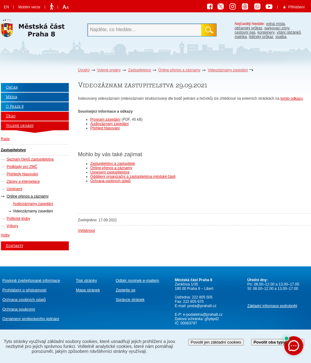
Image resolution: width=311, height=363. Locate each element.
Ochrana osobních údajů (110, 181)
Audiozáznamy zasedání (33, 204)
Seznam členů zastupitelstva (30, 159)
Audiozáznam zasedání (109, 124)
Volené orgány (109, 70)
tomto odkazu (291, 98)
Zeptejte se (125, 290)
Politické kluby (18, 218)
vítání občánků (289, 32)
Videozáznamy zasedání (228, 70)
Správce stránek (130, 299)
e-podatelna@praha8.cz (202, 314)
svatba (281, 37)
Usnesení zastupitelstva (110, 172)
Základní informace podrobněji (272, 306)
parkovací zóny (276, 28)
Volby (5, 235)
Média (11, 97)
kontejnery (266, 32)
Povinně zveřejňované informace (31, 280)
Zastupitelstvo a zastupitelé (112, 163)
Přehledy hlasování (22, 174)
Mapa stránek (88, 290)
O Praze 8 (15, 107)
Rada (5, 139)
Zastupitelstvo (139, 70)
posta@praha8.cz (201, 306)
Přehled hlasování (105, 128)
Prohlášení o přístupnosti (24, 290)
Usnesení (15, 189)
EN (6, 7)
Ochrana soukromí (18, 309)
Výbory (12, 226)
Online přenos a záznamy (179, 70)
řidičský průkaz (261, 37)
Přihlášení (296, 7)
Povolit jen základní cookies (216, 342)
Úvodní (84, 70)
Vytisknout (86, 230)
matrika (241, 37)
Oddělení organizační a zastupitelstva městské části (133, 176)
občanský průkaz (249, 28)
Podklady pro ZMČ (22, 167)
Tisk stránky (86, 280)
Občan (12, 88)
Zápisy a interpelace (23, 181)
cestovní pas (245, 32)
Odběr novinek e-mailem (137, 280)
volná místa (275, 24)
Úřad (10, 116)
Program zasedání (105, 119)
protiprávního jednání (30, 318)
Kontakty (14, 246)
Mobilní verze (29, 7)
